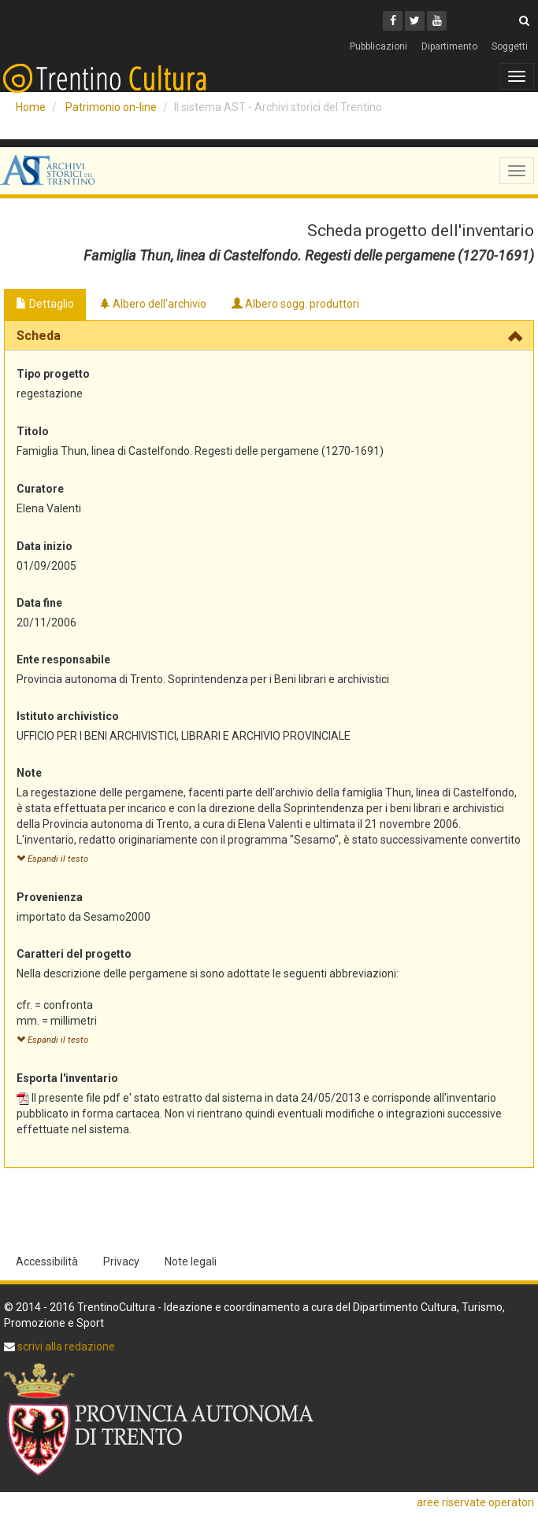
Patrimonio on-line (111, 107)
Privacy (121, 1261)
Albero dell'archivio (152, 303)
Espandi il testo (52, 859)
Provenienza (50, 897)
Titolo (33, 431)
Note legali (191, 1261)
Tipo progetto (53, 374)
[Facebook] (393, 21)
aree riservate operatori (475, 1502)
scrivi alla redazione (65, 1346)
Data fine (39, 603)
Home (31, 107)
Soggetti (510, 46)
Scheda (39, 335)
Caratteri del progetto (74, 954)
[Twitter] (415, 21)
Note (29, 773)
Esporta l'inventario (67, 1078)
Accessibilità (47, 1261)
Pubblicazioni (378, 46)
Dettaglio (45, 303)
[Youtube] (437, 21)
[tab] (269, 336)
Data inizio (44, 546)
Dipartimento (449, 46)
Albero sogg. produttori (295, 303)
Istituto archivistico (68, 716)
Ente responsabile (63, 659)
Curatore (40, 488)
